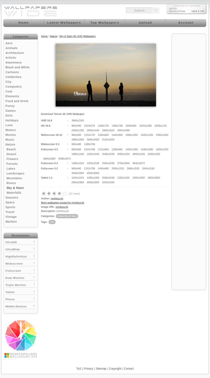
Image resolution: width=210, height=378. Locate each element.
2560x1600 (162, 135)
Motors (10, 130)
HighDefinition (20, 256)
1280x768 (89, 144)
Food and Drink (16, 101)
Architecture (14, 53)
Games (10, 110)
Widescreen (20, 263)
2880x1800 (78, 139)
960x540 (76, 125)
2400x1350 (78, 130)
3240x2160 (148, 168)
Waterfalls (13, 192)
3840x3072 (138, 163)
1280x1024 (78, 163)
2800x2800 (154, 177)
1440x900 (117, 135)
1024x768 (89, 149)
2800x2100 (138, 154)
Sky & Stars (15, 188)
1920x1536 (93, 163)
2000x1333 (118, 168)
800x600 (76, 149)
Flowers (12, 159)
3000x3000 (93, 182)
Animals (11, 48)
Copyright (115, 368)
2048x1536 (108, 154)
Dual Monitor (20, 277)
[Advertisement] (189, 99)
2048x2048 (108, 177)
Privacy (88, 368)
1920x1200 (147, 135)
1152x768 (89, 168)
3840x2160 (78, 120)
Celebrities (13, 77)
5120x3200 (108, 139)
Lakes (10, 168)
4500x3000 (93, 173)
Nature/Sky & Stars (67, 216)
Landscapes (15, 173)
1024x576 (89, 125)
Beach (11, 149)
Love (9, 125)
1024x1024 (78, 177)
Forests (12, 163)
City (8, 81)
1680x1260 (78, 154)
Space (10, 202)
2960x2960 (78, 182)
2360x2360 (138, 177)
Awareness (13, 62)
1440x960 (103, 168)
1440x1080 (147, 149)
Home (44, 36)
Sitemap (101, 368)
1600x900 (131, 125)
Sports (10, 207)
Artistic (10, 57)
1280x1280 (93, 177)
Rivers (11, 183)
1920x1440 (93, 154)
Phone (20, 299)
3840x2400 (93, 139)
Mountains (14, 178)
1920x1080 (145, 125)
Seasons (11, 197)
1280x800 (103, 135)
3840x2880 (49, 158)
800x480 (76, 144)
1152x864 (103, 149)
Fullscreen (20, 270)
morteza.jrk (57, 198)
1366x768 (117, 125)
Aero (9, 43)
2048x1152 (160, 125)
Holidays (11, 120)
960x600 (76, 135)
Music (9, 139)
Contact (129, 368)
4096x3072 (64, 158)
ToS (78, 368)
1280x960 (117, 149)
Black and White (17, 67)
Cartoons (12, 72)
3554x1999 (123, 130)
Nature (10, 144)
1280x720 (103, 125)
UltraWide (20, 249)
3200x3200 (108, 182)
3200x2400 (154, 154)
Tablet (20, 292)
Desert (11, 154)
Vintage (11, 216)
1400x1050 (131, 149)
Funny (10, 106)
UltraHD (20, 242)
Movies (10, 134)
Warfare (11, 221)
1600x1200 (162, 149)
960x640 (76, 168)
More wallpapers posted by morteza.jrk (62, 202)
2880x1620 (108, 130)
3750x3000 (123, 163)
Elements (12, 96)
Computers (13, 86)
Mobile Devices (16, 306)
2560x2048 (108, 163)
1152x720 (89, 135)
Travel (9, 212)
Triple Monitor (20, 285)
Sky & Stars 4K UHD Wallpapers (77, 36)
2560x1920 (123, 154)
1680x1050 (131, 135)
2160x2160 (123, 177)
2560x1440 (93, 130)
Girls (9, 115)
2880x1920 (133, 168)
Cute (8, 91)
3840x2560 (78, 173)
